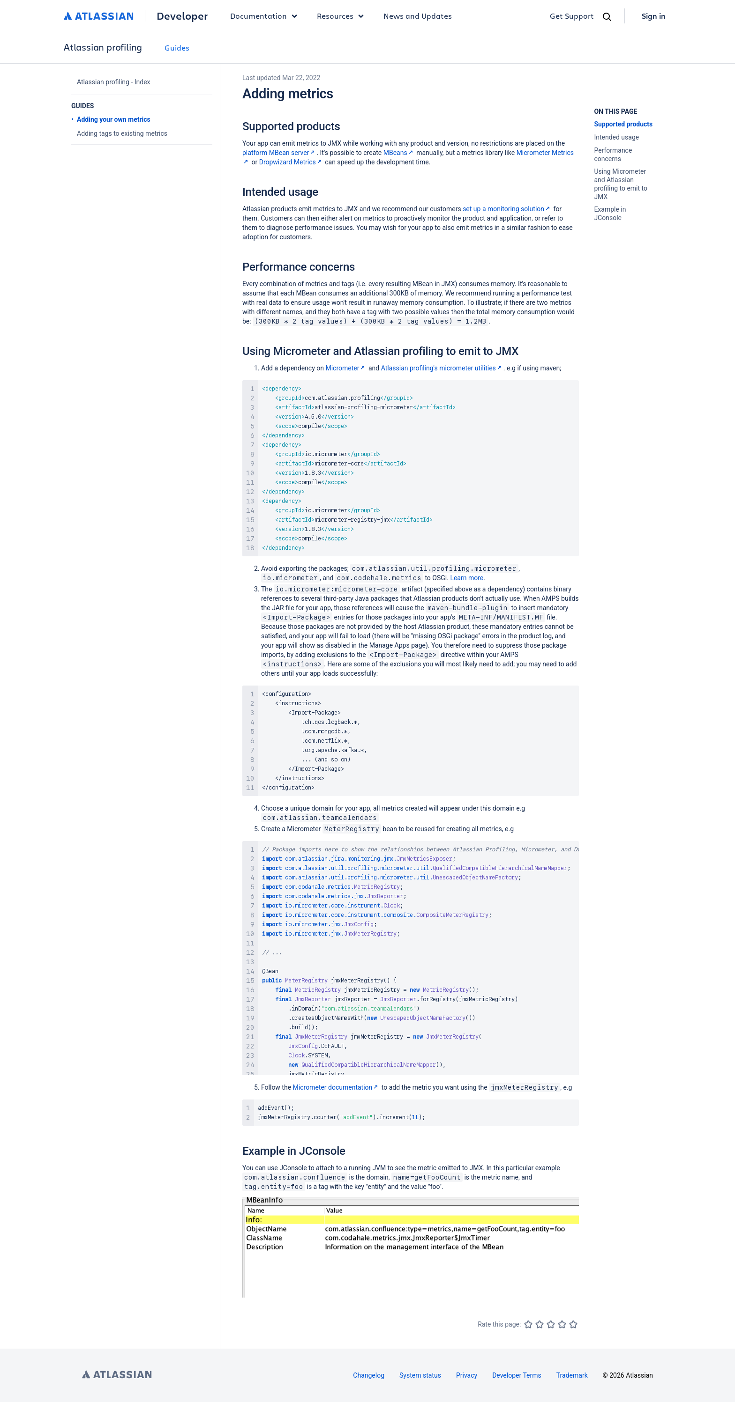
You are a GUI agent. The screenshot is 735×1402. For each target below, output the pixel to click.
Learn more (466, 578)
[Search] (607, 16)
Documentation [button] (266, 15)
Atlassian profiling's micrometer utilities (442, 368)
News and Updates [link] (417, 16)
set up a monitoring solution (507, 209)
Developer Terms (516, 1375)
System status (420, 1375)
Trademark (572, 1375)
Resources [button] (342, 15)
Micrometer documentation (336, 1087)
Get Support (572, 16)
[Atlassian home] (99, 16)
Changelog (368, 1375)
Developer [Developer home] (182, 16)
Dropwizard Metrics (291, 162)
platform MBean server (279, 152)
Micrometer (346, 368)
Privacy (466, 1375)
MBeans (399, 152)
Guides (177, 47)
